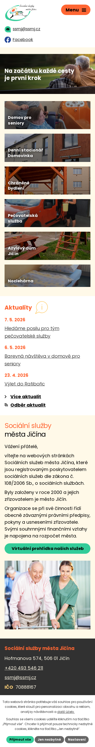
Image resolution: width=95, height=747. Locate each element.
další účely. (66, 712)
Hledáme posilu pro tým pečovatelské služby (32, 332)
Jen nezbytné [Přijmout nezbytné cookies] (49, 739)
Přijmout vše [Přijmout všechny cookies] (20, 739)
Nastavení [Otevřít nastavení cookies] (77, 739)
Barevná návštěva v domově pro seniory (42, 360)
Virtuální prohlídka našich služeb (48, 548)
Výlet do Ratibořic (25, 384)
